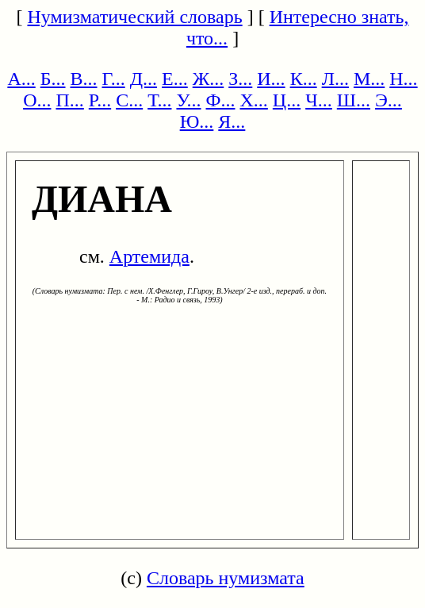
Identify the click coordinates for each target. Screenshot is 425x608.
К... (303, 78)
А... (21, 78)
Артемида (149, 256)
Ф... (220, 100)
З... (240, 78)
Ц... (287, 100)
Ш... (353, 100)
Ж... (208, 78)
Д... (143, 78)
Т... (159, 100)
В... (84, 78)
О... (37, 100)
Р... (100, 100)
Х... (254, 100)
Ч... (318, 100)
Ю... (197, 121)
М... (369, 78)
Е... (175, 78)
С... (129, 100)
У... (188, 100)
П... (69, 100)
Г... (113, 78)
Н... (403, 78)
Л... (335, 78)
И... (271, 78)
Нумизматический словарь (135, 16)
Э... (388, 100)
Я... (231, 121)
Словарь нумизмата (225, 578)
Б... (53, 78)
